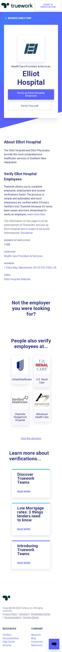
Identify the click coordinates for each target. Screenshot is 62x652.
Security (7, 645)
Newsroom (37, 645)
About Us (36, 634)
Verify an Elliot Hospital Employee (31, 94)
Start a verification (48, 5)
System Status (31, 617)
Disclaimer (27, 232)
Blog (33, 638)
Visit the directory (31, 438)
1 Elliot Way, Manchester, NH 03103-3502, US (30, 267)
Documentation (12, 617)
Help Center (9, 641)
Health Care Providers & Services (23, 256)
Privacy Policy (10, 614)
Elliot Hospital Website (17, 279)
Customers (37, 641)
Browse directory (17, 18)
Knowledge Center (40, 614)
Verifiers (7, 634)
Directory (24, 614)
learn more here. (36, 214)
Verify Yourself (30, 106)
